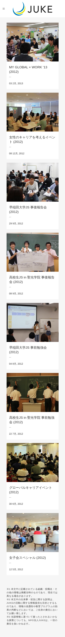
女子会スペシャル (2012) (27, 557)
